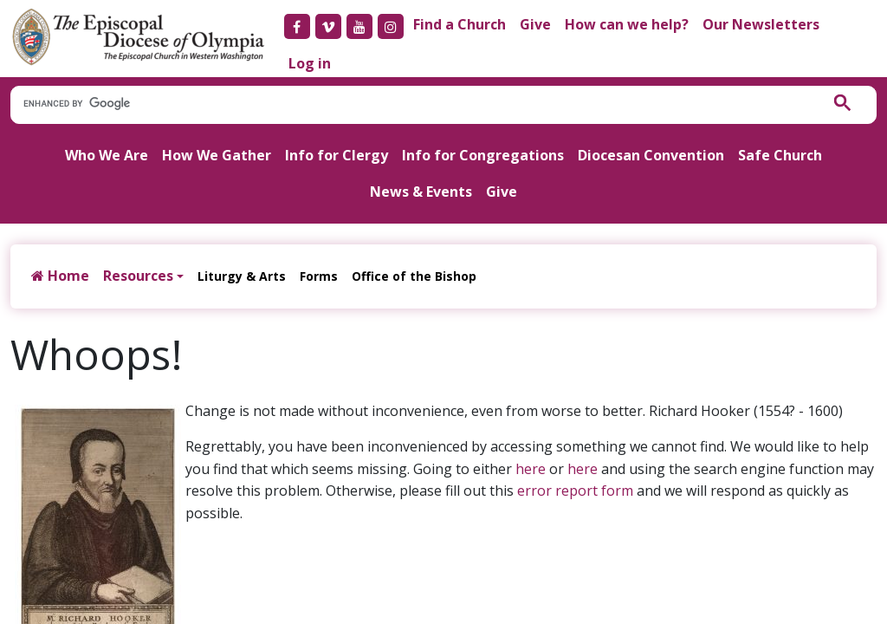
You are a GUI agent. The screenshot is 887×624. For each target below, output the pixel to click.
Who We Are (106, 155)
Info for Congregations (483, 155)
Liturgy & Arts (241, 276)
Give (535, 24)
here (530, 468)
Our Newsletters (760, 24)
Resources (138, 275)
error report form (575, 490)
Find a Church (459, 24)
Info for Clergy (336, 155)
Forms (319, 276)
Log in (309, 63)
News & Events (421, 191)
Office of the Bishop (414, 276)
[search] (406, 104)
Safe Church (780, 155)
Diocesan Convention (651, 155)
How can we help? (627, 24)
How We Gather (216, 155)
